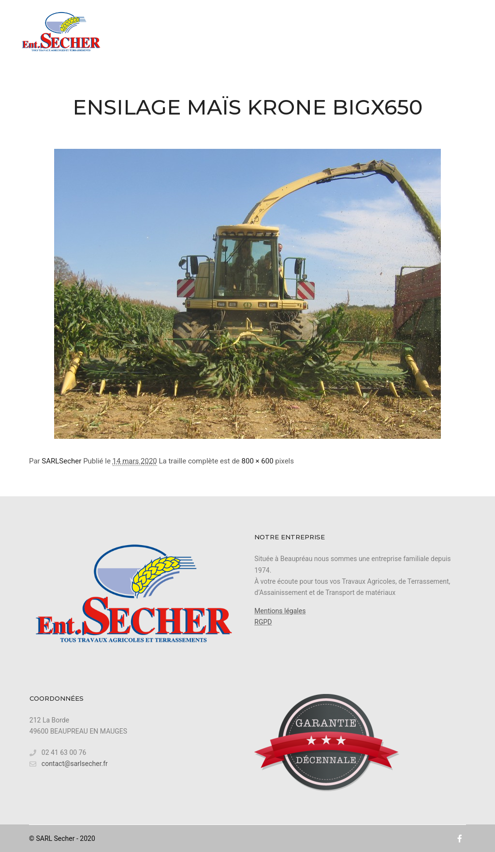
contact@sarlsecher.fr (68, 763)
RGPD (263, 622)
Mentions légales (280, 611)
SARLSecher (61, 461)
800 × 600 (258, 461)
